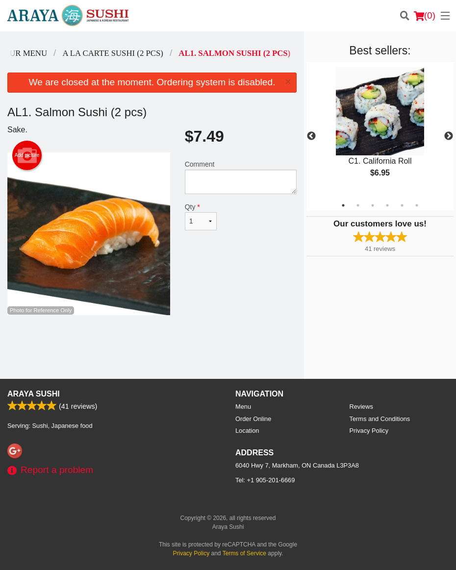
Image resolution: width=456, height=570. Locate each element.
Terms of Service (244, 553)
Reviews (361, 406)
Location (247, 430)
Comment (241, 177)
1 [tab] (343, 205)
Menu (243, 406)
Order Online (253, 418)
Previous (311, 136)
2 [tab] (358, 205)
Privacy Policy (369, 430)
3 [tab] (373, 205)
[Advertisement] (152, 347)
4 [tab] (387, 205)
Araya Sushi (33, 394)
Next (449, 136)
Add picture (27, 155)
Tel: (265, 480)
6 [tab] (417, 205)
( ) (424, 15)
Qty (201, 216)
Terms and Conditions (380, 418)
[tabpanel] (380, 130)
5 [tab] (402, 205)
